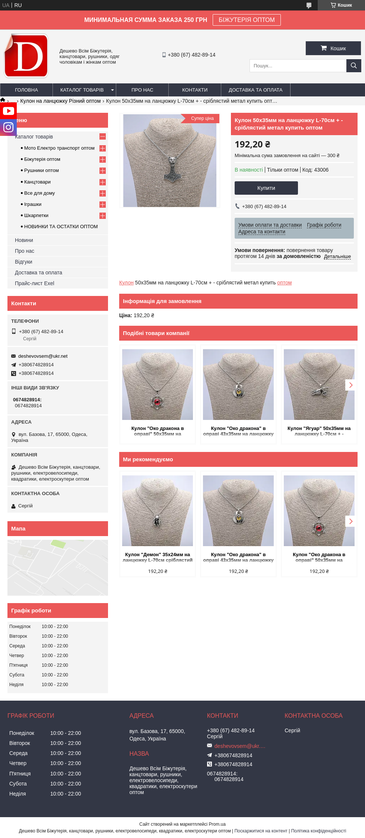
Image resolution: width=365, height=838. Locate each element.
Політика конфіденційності (318, 831)
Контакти (194, 90)
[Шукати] (353, 65)
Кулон (126, 283)
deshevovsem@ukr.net (42, 356)
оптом (284, 283)
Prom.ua (217, 824)
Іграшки (32, 204)
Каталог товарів (82, 90)
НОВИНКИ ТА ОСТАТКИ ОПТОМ (61, 226)
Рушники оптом (41, 170)
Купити (266, 188)
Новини (24, 240)
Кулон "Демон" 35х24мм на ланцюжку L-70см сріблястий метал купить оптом (158, 558)
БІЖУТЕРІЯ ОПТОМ (247, 20)
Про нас (142, 90)
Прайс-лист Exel (34, 283)
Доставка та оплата (255, 90)
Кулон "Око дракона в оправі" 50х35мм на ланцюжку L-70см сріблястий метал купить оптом (158, 432)
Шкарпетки (36, 215)
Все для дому (39, 193)
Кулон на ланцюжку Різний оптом (60, 101)
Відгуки (23, 262)
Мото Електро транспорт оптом (59, 148)
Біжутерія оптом (42, 159)
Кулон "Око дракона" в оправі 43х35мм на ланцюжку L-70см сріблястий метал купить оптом (238, 432)
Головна (26, 90)
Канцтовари (37, 182)
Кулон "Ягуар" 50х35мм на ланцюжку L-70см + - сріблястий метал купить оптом (319, 432)
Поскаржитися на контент (260, 831)
